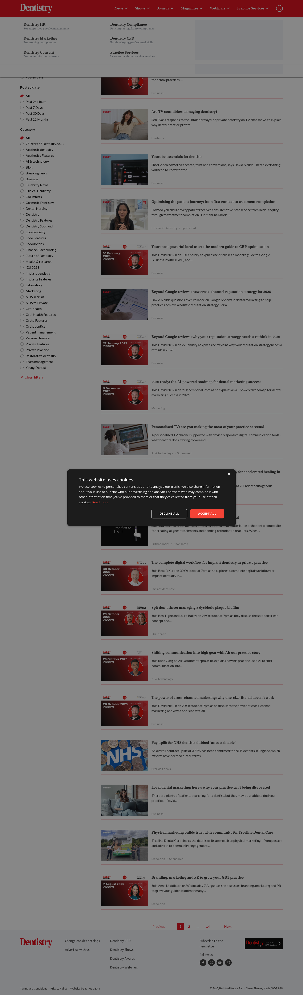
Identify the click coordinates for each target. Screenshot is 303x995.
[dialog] (151, 497)
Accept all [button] (207, 513)
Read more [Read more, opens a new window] (100, 502)
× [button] (228, 474)
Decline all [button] (169, 513)
